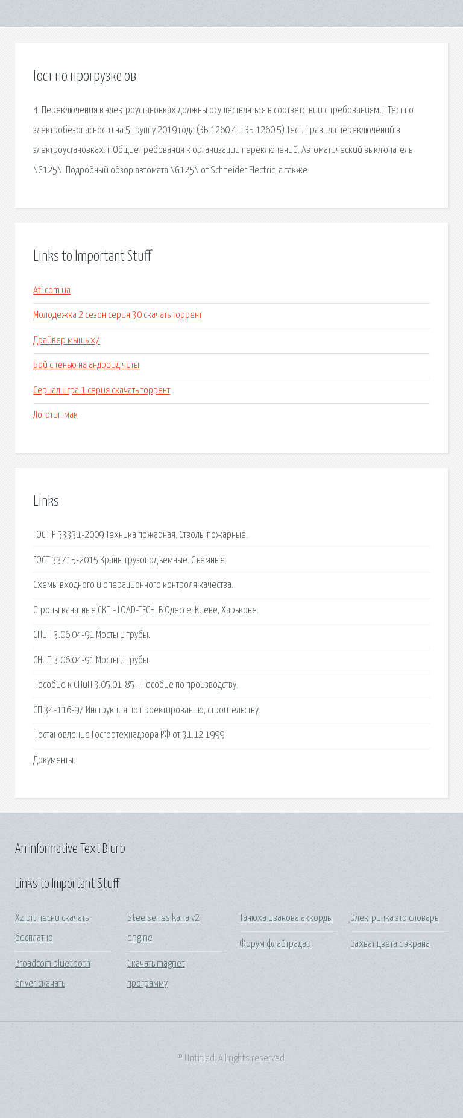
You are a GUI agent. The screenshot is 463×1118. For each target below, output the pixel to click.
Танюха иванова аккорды (286, 918)
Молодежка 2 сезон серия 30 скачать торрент (117, 315)
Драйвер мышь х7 (66, 341)
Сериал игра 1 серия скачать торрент (101, 391)
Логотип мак (55, 415)
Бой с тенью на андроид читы (86, 365)
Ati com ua (52, 291)
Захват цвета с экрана (390, 944)
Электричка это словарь (394, 918)
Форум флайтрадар (275, 944)
